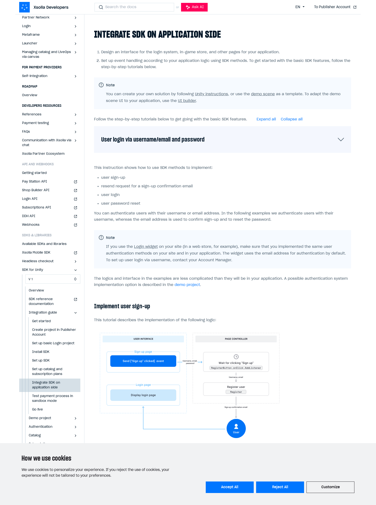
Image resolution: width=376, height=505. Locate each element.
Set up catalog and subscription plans (47, 372)
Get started (41, 321)
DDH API (28, 216)
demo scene (263, 94)
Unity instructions (211, 94)
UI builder (187, 101)
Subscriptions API (36, 207)
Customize (330, 487)
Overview (29, 95)
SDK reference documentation (41, 302)
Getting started (34, 173)
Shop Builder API (35, 190)
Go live (37, 409)
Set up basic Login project (53, 343)
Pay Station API (34, 181)
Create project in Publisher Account (54, 332)
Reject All (280, 487)
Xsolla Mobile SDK (36, 252)
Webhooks (31, 224)
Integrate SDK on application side (46, 385)
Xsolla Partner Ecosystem (43, 153)
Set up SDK (41, 360)
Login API (29, 199)
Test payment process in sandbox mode (52, 399)
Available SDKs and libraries (44, 244)
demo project (187, 285)
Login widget (146, 247)
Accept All (229, 487)
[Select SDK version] (52, 279)
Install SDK (40, 352)
